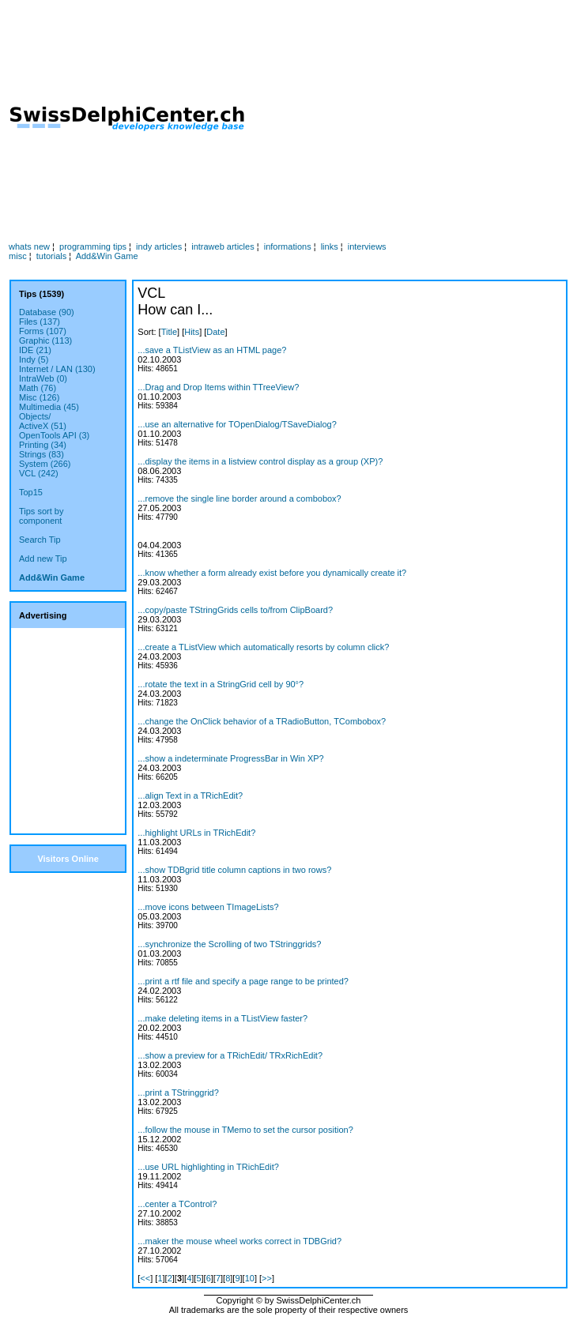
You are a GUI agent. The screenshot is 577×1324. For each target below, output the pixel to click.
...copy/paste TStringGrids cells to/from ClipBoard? (235, 610)
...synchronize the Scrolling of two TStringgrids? (229, 944)
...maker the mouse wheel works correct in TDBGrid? (239, 1241)
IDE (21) (35, 350)
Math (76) (37, 388)
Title (169, 332)
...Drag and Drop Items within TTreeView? (218, 387)
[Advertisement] (412, 119)
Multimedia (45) (49, 407)
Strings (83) (41, 454)
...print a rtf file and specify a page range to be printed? (243, 981)
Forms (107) (42, 331)
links (329, 246)
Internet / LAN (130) (57, 369)
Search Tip (40, 539)
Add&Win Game (107, 256)
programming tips (92, 246)
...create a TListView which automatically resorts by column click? (263, 647)
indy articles (159, 246)
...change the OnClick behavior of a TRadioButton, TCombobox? (262, 721)
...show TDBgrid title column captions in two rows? (234, 870)
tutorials (51, 256)
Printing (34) (42, 444)
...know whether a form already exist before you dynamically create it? (272, 572)
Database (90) (46, 312)
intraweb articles (222, 246)
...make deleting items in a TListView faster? (222, 1018)
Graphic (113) (45, 340)
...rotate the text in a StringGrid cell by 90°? (221, 684)
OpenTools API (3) (54, 435)
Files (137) (39, 321)
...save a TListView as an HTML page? (212, 350)
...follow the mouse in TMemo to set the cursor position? (245, 1129)
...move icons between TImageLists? (208, 907)
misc (18, 256)
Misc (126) (39, 397)
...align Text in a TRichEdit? (190, 795)
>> (267, 1278)
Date (215, 332)
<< (145, 1278)
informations (287, 246)
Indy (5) (33, 359)
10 (250, 1278)
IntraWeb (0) (43, 378)
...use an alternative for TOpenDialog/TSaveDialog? (237, 424)
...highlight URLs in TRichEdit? (196, 832)
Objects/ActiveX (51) (42, 421)
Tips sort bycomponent (41, 515)
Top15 (31, 492)
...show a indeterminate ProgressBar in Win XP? (230, 758)
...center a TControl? (177, 1204)
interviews (367, 246)
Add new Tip (43, 558)
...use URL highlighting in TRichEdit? (208, 1167)
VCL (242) (38, 473)
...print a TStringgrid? (178, 1092)
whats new (29, 246)
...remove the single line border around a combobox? (239, 498)
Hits (191, 332)
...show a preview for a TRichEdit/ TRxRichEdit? (230, 1055)
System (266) (44, 463)
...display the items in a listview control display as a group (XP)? (260, 461)
